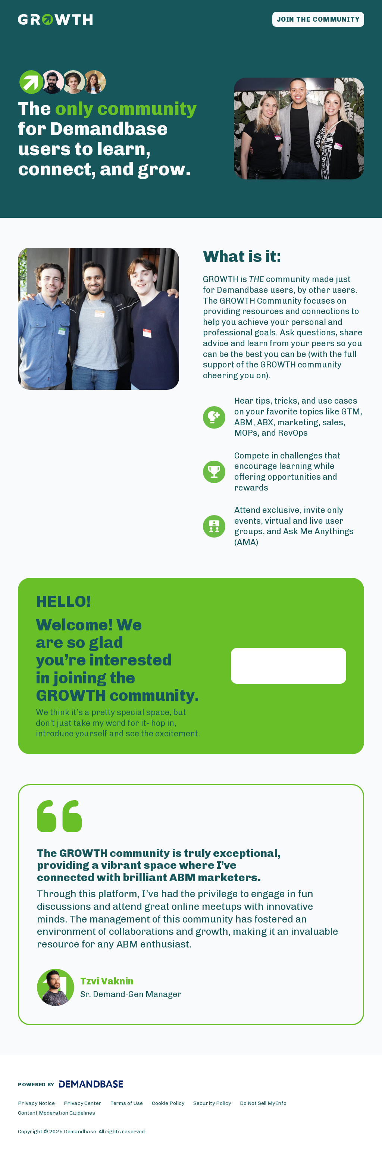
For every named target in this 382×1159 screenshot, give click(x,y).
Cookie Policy (168, 1103)
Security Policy (212, 1103)
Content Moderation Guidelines (56, 1113)
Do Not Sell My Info (263, 1103)
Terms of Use (126, 1103)
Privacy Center (82, 1103)
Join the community (318, 19)
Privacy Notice (36, 1103)
